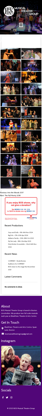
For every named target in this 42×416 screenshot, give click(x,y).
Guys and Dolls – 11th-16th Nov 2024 (20, 232)
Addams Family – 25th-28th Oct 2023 (21, 238)
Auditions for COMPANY (16, 264)
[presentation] (3, 366)
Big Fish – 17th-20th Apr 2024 (18, 235)
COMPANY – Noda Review (17, 261)
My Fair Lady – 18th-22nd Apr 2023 (19, 241)
